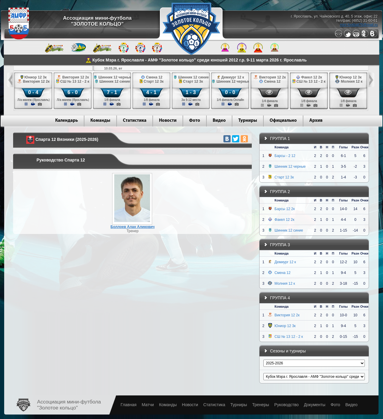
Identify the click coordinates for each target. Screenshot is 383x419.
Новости (168, 120)
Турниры (247, 120)
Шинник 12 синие (288, 230)
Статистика (134, 120)
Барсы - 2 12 (284, 156)
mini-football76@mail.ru (358, 25)
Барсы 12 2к (284, 209)
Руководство (286, 404)
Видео (219, 120)
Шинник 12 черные (289, 166)
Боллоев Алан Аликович (133, 227)
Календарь (66, 120)
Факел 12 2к (284, 220)
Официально (283, 120)
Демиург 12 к (285, 262)
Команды (100, 120)
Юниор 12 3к (285, 326)
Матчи (148, 404)
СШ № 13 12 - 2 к (288, 337)
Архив (315, 120)
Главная (128, 404)
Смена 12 (282, 273)
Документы (314, 404)
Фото (194, 120)
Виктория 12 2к (286, 315)
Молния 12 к (284, 283)
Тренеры (260, 404)
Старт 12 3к (284, 177)
